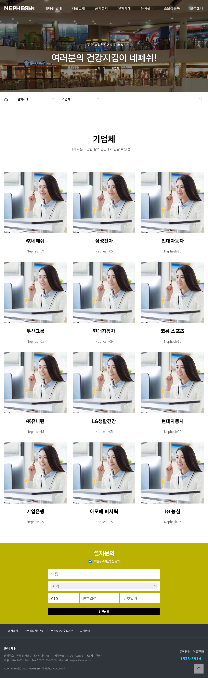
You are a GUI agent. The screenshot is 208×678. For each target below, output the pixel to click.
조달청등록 (172, 8)
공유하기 (198, 98)
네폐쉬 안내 (53, 8)
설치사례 (124, 8)
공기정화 (101, 8)
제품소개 (78, 8)
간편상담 (104, 611)
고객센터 (196, 8)
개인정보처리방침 (34, 631)
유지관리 (147, 8)
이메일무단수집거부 (62, 631)
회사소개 (28, 8)
